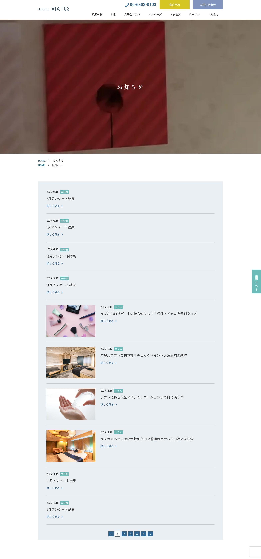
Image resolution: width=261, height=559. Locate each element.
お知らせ (213, 14)
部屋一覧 (97, 14)
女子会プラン (132, 14)
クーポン (194, 14)
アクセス (175, 14)
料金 (113, 14)
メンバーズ (155, 14)
